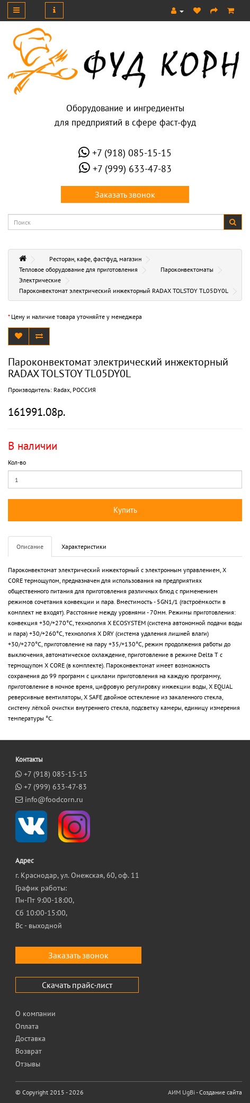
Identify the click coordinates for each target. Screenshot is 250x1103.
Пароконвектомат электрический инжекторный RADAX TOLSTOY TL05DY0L (123, 291)
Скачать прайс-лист (77, 985)
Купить (125, 510)
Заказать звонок (125, 194)
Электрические (40, 280)
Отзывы (27, 1064)
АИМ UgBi (181, 1092)
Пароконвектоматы (186, 269)
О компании (35, 1013)
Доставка (30, 1038)
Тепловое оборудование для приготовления (78, 269)
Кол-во (17, 462)
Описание (29, 546)
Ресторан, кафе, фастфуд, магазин (95, 259)
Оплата (27, 1026)
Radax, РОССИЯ (74, 390)
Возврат (28, 1051)
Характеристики (83, 546)
